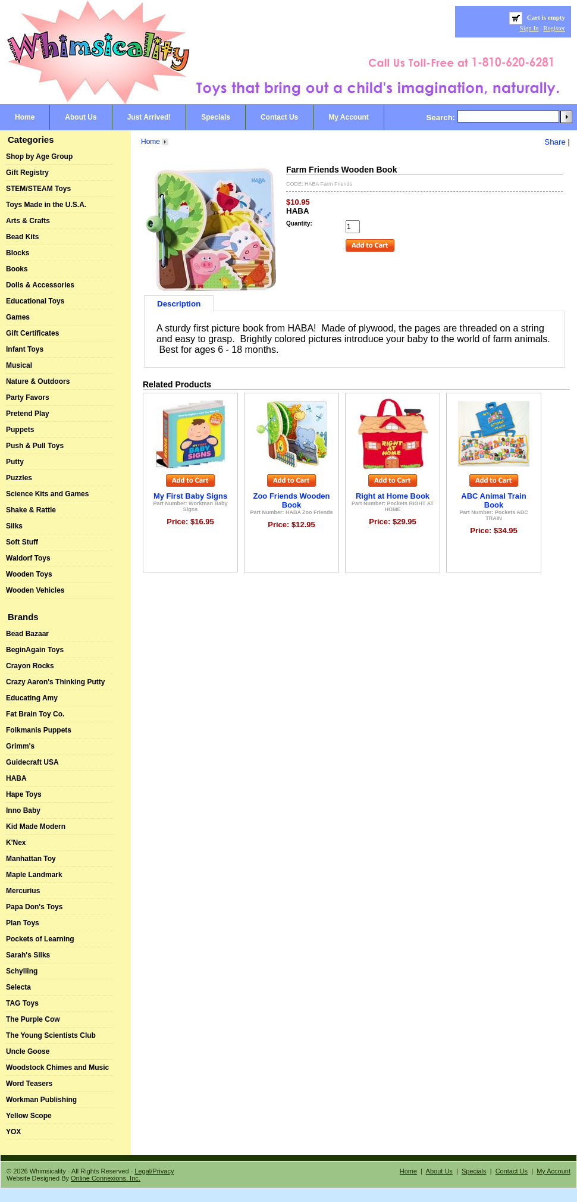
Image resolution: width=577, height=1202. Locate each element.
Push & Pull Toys (35, 446)
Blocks (17, 253)
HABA (16, 778)
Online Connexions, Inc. (105, 1178)
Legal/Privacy (154, 1171)
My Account (348, 117)
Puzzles (19, 478)
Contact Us (279, 117)
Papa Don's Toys (34, 907)
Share (555, 141)
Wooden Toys (29, 574)
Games (18, 317)
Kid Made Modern (35, 826)
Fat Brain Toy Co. (35, 714)
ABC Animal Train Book (493, 500)
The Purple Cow (33, 1019)
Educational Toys (35, 301)
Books (17, 269)
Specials (215, 117)
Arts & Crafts (28, 221)
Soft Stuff (22, 542)
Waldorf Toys (28, 558)
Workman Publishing (41, 1099)
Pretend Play (27, 413)
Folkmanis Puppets (38, 730)
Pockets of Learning (40, 939)
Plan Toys (22, 923)
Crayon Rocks (30, 666)
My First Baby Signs (190, 496)
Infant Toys (24, 349)
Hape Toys (24, 794)
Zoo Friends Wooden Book (291, 500)
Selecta (18, 987)
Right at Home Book (392, 496)
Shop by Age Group (39, 156)
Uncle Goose (27, 1051)
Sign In (529, 28)
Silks (14, 526)
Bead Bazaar (27, 634)
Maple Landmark (34, 875)
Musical (19, 365)
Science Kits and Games (47, 494)
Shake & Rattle (31, 510)
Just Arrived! (149, 117)
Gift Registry (27, 172)
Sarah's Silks (28, 955)
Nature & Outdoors (38, 381)
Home (25, 117)
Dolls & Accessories (40, 285)
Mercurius (23, 891)
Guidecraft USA (32, 762)
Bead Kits (22, 237)
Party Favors (27, 397)
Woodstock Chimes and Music (57, 1067)
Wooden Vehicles (35, 590)
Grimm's (20, 746)
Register (554, 28)
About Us (80, 117)
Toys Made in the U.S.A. (46, 205)
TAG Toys (22, 1003)
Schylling (21, 971)
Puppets (20, 429)
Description (178, 303)
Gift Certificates (32, 333)
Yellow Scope (29, 1116)
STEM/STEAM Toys (38, 188)
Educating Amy (32, 698)
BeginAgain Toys (35, 650)
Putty (15, 462)
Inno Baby (23, 810)
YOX (13, 1132)
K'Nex (16, 842)
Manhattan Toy (31, 858)
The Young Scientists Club (51, 1035)
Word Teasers (29, 1083)
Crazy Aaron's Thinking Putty (55, 682)
